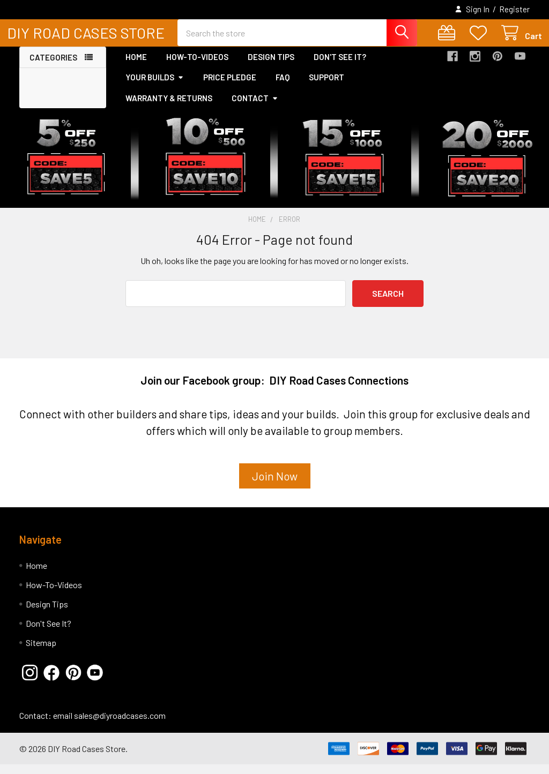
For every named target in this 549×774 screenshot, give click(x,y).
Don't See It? (340, 66)
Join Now (275, 485)
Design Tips (271, 66)
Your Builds (154, 86)
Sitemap (41, 652)
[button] (274, 489)
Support (326, 86)
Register (514, 9)
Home (136, 66)
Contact (255, 107)
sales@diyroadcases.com (120, 725)
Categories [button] (53, 66)
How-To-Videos (197, 66)
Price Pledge (229, 86)
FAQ (283, 86)
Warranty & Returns (168, 107)
